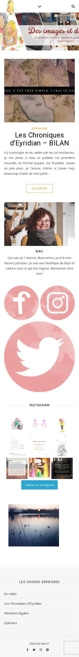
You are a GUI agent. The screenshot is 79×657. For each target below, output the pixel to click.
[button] (17, 423)
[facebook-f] (28, 650)
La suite (39, 188)
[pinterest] (47, 650)
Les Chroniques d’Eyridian (22, 603)
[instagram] (41, 650)
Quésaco (10, 623)
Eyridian (39, 128)
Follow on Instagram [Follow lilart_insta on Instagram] (39, 485)
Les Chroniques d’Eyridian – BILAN (39, 139)
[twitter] (34, 650)
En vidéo (10, 594)
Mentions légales (16, 613)
